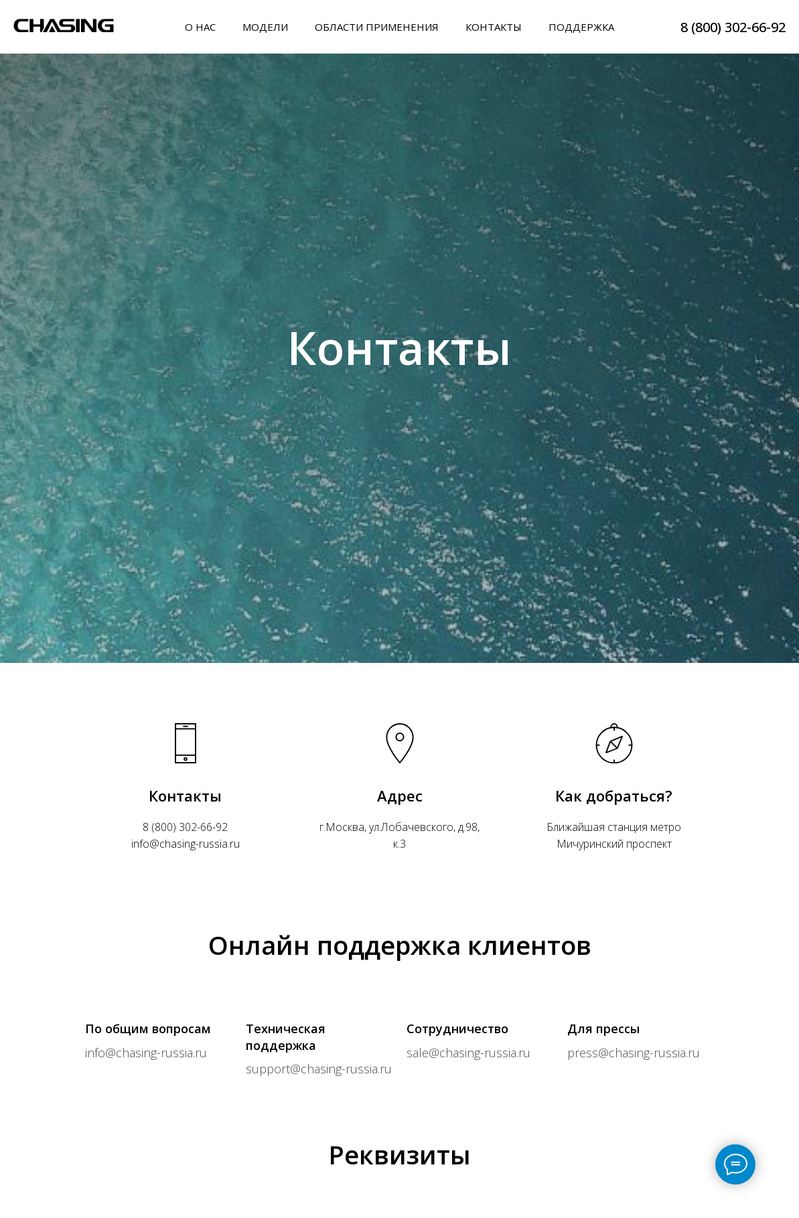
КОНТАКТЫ (493, 26)
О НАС (200, 26)
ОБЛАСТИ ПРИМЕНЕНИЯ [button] (377, 26)
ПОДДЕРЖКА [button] (581, 26)
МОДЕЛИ (265, 26)
